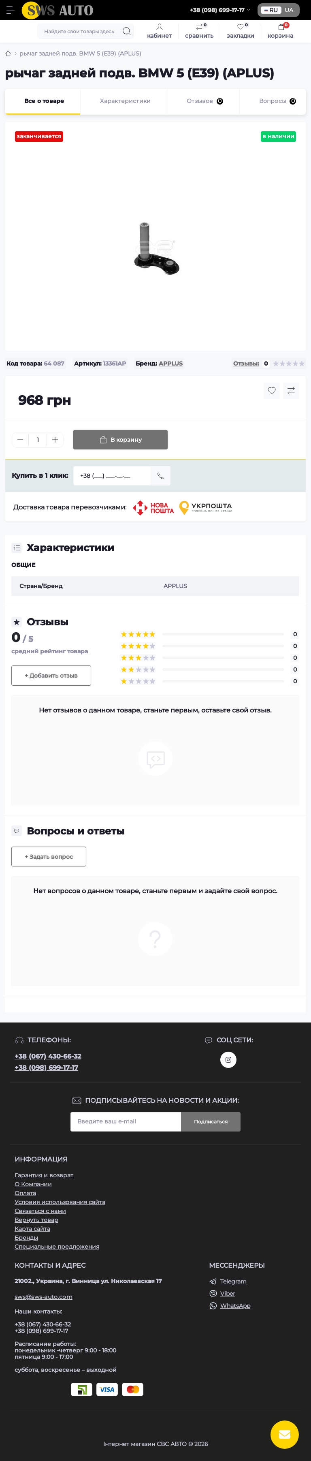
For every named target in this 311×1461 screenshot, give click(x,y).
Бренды (26, 1237)
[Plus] (55, 439)
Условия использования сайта (60, 1202)
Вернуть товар (36, 1220)
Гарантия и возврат (44, 1175)
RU (271, 10)
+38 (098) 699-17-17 (46, 1068)
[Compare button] (291, 391)
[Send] (160, 476)
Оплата (25, 1193)
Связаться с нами (40, 1211)
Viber (227, 1293)
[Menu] (10, 10)
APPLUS (171, 363)
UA (289, 10)
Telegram (233, 1281)
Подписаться (211, 1122)
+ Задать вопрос (49, 856)
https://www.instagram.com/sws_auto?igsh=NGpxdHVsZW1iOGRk (228, 1060)
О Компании (33, 1184)
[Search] (126, 31)
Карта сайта (32, 1229)
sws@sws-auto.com (43, 1297)
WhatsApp (235, 1306)
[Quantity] (37, 440)
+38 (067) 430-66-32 (48, 1056)
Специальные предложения (57, 1246)
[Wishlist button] (272, 391)
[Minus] (20, 439)
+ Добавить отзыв (51, 675)
